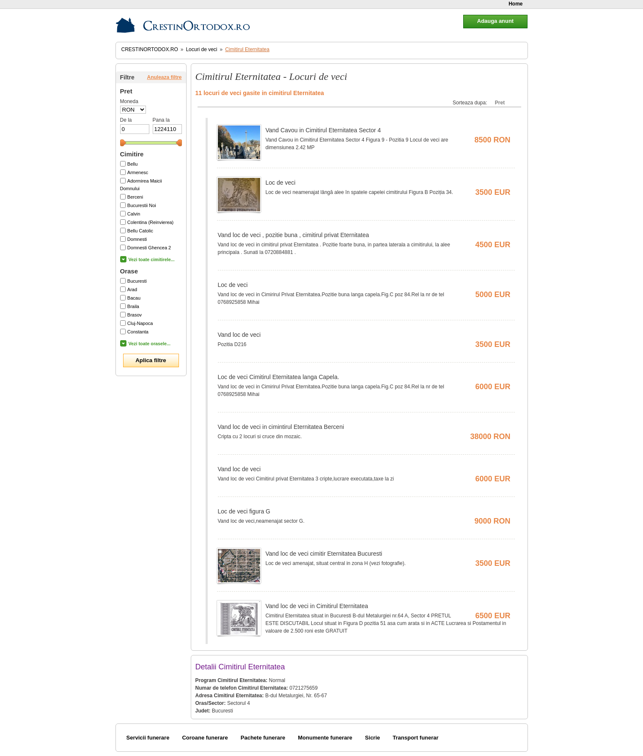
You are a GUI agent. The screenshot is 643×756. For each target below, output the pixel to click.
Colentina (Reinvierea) (150, 222)
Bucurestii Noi (141, 205)
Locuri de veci (201, 49)
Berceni (135, 196)
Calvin (133, 213)
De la (126, 120)
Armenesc (137, 172)
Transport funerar (415, 737)
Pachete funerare (263, 737)
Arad (132, 289)
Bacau (133, 297)
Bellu (132, 163)
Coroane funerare (205, 737)
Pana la (161, 120)
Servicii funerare (148, 737)
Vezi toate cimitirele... (152, 259)
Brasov (134, 314)
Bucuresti (137, 281)
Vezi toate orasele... (150, 343)
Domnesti (137, 239)
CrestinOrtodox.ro (149, 49)
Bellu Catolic (140, 230)
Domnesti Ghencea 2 (149, 247)
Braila (133, 306)
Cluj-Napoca (140, 323)
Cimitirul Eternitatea (247, 49)
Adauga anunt (495, 21)
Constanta (137, 331)
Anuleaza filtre (164, 77)
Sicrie (372, 737)
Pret (500, 103)
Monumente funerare (325, 737)
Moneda (129, 101)
